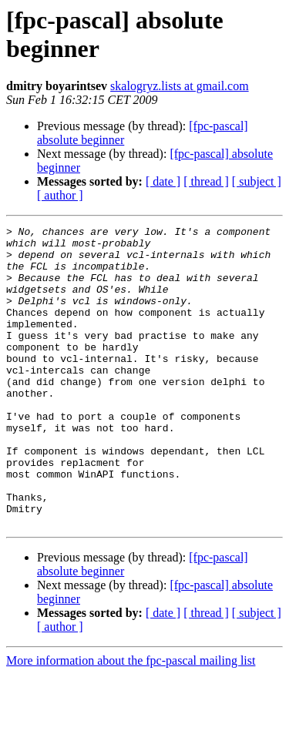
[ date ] (163, 181)
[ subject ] (256, 181)
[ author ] (60, 195)
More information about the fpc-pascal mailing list (130, 720)
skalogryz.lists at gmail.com (179, 85)
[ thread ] (206, 181)
